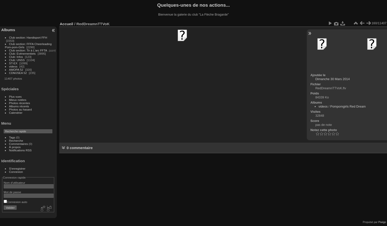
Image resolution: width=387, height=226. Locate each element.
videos (13, 66)
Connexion (16, 171)
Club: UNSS (17, 60)
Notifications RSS (20, 150)
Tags (12, 137)
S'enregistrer (17, 168)
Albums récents (19, 106)
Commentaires (18, 143)
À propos (15, 147)
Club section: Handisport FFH (28, 37)
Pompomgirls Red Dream (348, 106)
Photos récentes (19, 103)
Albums (8, 30)
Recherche (16, 140)
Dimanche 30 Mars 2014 (332, 79)
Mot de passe (12, 192)
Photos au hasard (20, 109)
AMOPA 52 (16, 69)
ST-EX (13, 63)
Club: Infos (16, 56)
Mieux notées (17, 99)
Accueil (66, 24)
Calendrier (15, 112)
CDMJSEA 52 (18, 72)
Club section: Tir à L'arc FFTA (28, 50)
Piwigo (382, 222)
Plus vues (15, 96)
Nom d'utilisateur (14, 182)
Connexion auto (15, 201)
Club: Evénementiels (22, 53)
